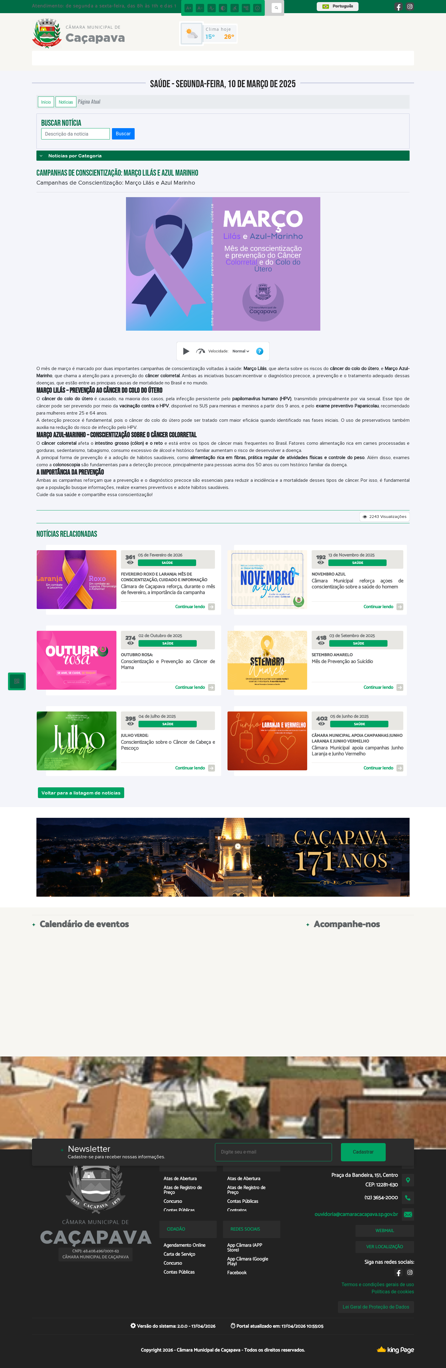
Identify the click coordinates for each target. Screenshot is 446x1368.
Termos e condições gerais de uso (378, 1284)
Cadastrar (363, 1152)
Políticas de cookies (393, 1292)
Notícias (66, 102)
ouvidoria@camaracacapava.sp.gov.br (356, 1214)
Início (46, 102)
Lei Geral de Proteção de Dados (376, 1307)
